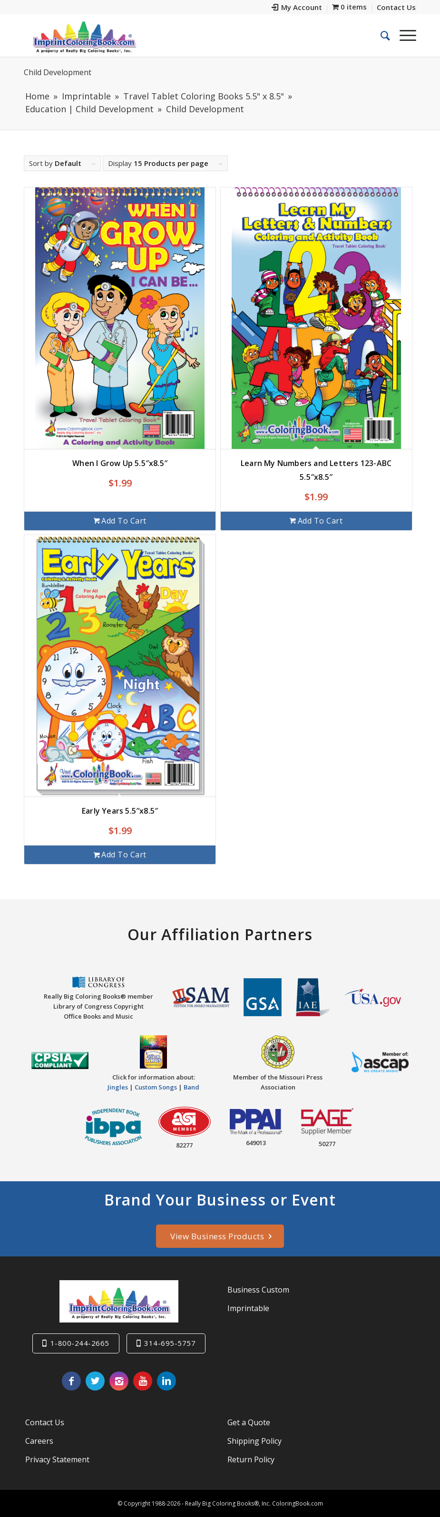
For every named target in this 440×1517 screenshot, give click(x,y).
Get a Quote (248, 1422)
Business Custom (258, 1289)
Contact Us (44, 1422)
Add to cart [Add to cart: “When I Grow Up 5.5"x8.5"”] (120, 520)
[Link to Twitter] (95, 1381)
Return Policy (250, 1459)
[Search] (380, 35)
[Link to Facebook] (71, 1381)
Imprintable (248, 1308)
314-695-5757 (170, 1343)
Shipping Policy (254, 1441)
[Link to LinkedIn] (166, 1381)
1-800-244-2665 (79, 1343)
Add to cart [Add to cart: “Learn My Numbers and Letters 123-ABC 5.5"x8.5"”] (316, 520)
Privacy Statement (57, 1459)
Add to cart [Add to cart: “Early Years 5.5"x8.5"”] (120, 854)
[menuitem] (297, 8)
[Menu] (403, 35)
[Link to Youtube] (142, 1381)
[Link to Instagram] (118, 1381)
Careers (39, 1441)
